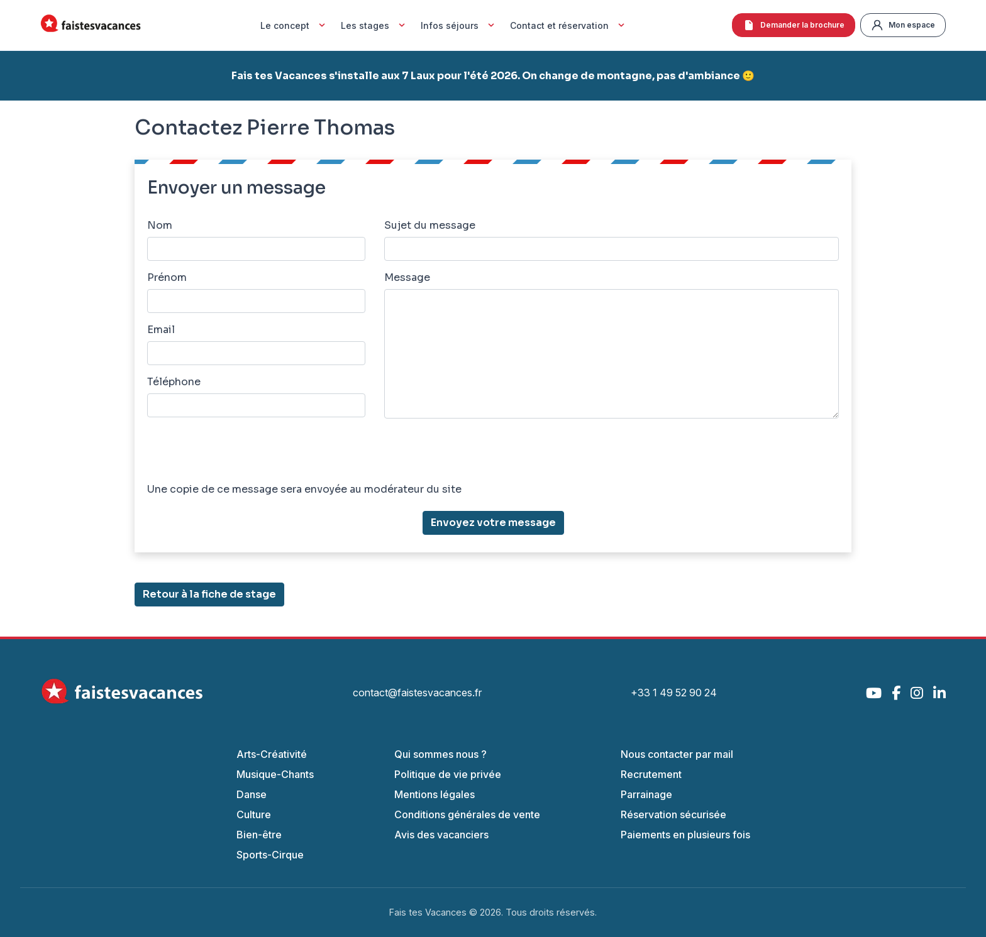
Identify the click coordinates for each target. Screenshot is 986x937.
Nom (159, 225)
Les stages (374, 25)
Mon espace (903, 25)
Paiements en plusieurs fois (685, 834)
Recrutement (651, 774)
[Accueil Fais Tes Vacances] (90, 25)
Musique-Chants (275, 774)
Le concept (294, 25)
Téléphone (174, 381)
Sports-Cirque (270, 854)
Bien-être (259, 834)
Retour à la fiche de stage (209, 594)
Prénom (167, 277)
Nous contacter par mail (677, 754)
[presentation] (242, 453)
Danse (251, 794)
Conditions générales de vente (467, 814)
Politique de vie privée (447, 774)
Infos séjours (459, 25)
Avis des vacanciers (441, 834)
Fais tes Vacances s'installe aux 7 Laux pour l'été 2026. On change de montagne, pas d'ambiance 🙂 (493, 75)
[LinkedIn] (939, 692)
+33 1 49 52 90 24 (674, 692)
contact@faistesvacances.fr (417, 692)
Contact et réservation (569, 25)
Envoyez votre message (493, 522)
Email (161, 329)
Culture (253, 814)
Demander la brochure (794, 25)
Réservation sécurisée (673, 814)
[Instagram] (917, 692)
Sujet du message (429, 225)
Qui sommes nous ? (440, 754)
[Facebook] (896, 692)
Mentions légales (434, 794)
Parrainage (646, 794)
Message (407, 277)
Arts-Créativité (271, 754)
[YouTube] (874, 692)
